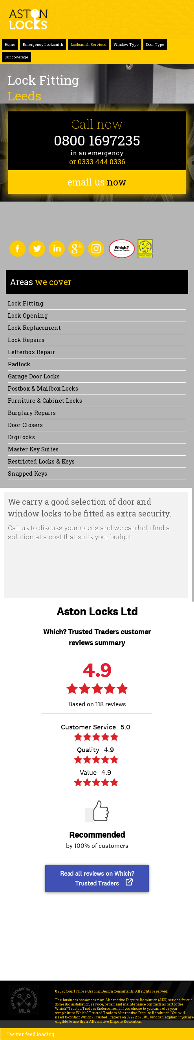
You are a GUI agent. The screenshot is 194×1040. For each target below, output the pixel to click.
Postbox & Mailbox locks (43, 388)
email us (97, 182)
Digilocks (21, 437)
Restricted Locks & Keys (41, 461)
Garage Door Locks (34, 376)
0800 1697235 (97, 140)
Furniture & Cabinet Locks (45, 400)
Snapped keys (27, 473)
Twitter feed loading (30, 1034)
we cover (40, 281)
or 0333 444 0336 (97, 161)
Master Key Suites (33, 449)
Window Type (126, 44)
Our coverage (16, 57)
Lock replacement (34, 327)
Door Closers (25, 425)
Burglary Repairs (32, 412)
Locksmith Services (88, 44)
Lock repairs (26, 340)
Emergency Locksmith (43, 44)
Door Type (155, 44)
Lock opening (28, 315)
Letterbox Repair (31, 352)
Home (10, 44)
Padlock (19, 364)
